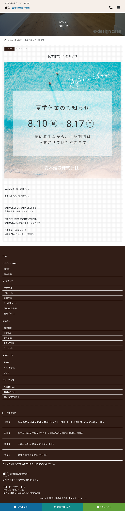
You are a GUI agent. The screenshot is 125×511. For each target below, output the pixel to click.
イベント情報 (9, 368)
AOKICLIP (7, 355)
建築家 (7, 269)
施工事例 (8, 274)
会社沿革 (8, 338)
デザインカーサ (10, 263)
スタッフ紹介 (9, 343)
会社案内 (6, 321)
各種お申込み (10, 387)
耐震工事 (8, 298)
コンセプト (8, 348)
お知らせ (8, 362)
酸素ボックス (9, 313)
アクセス (7, 333)
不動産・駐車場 (10, 308)
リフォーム (8, 293)
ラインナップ (7, 281)
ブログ (7, 373)
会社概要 (8, 328)
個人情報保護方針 (12, 397)
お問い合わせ (8, 380)
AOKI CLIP (16, 40)
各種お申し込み (62, 507)
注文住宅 (8, 288)
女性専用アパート (11, 303)
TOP (4, 40)
